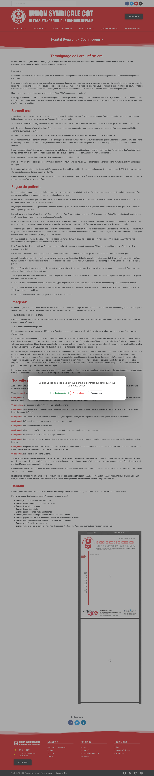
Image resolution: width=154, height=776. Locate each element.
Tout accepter (59, 393)
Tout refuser (78, 393)
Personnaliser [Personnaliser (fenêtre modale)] (96, 393)
